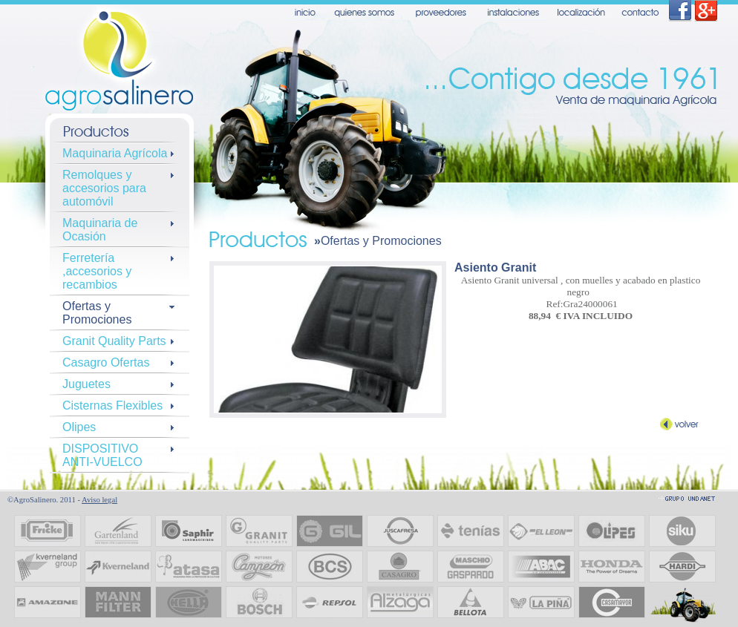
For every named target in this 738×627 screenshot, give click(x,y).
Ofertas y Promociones (381, 240)
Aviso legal (99, 500)
